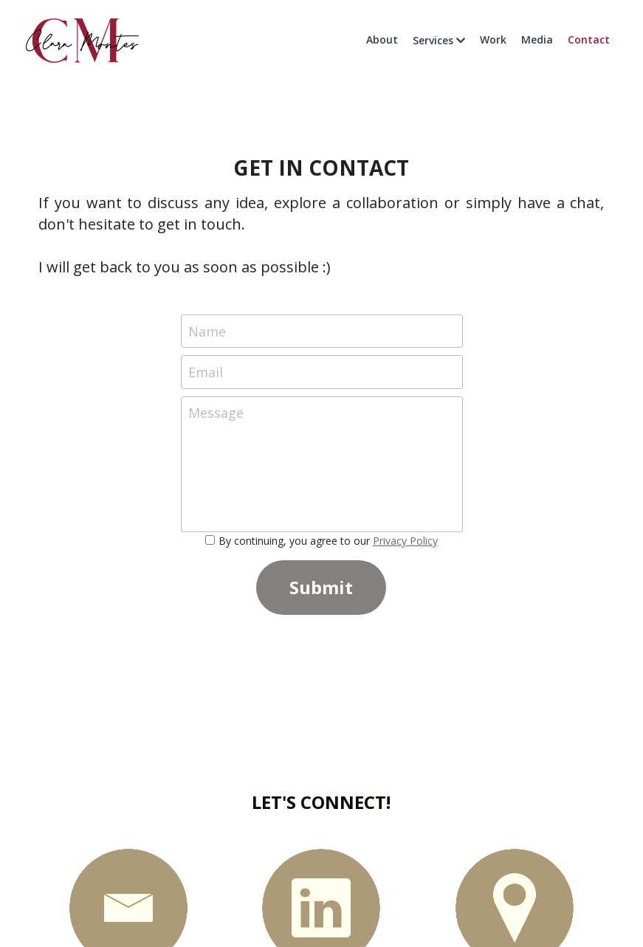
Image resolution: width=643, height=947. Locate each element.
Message (216, 412)
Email (205, 372)
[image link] (82, 39)
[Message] (322, 464)
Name (207, 331)
